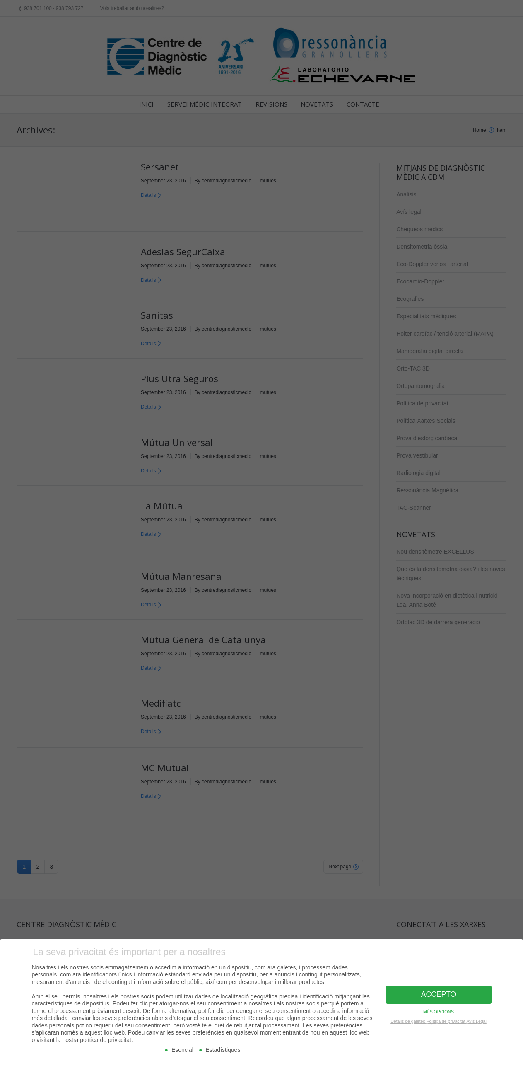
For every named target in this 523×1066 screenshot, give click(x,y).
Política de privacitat (447, 1017)
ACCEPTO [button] (438, 991)
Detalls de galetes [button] (408, 1017)
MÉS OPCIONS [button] (438, 1008)
